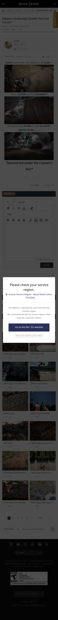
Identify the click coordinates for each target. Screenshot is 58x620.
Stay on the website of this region (29, 335)
